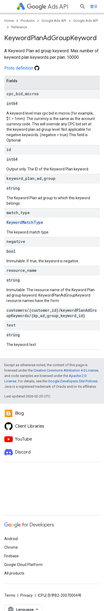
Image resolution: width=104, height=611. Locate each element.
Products (28, 21)
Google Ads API (54, 21)
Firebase (11, 556)
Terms (9, 595)
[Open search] (94, 6)
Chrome (11, 547)
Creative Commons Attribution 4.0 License (66, 370)
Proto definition (21, 68)
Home (9, 21)
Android (11, 539)
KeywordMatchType (24, 222)
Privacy (26, 595)
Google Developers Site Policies (73, 381)
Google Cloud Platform (23, 564)
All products (14, 573)
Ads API (47, 6)
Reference (19, 27)
